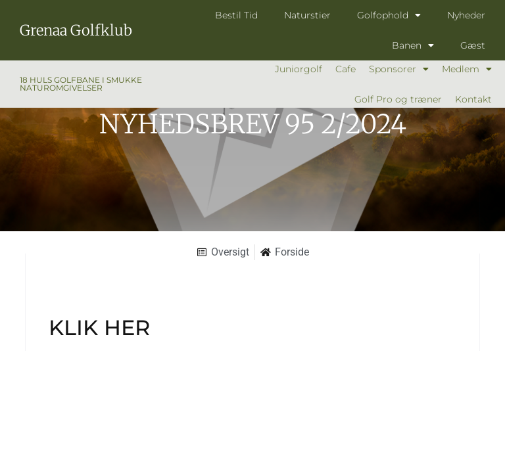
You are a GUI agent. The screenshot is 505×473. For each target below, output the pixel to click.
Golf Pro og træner (398, 99)
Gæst (472, 45)
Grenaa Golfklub (76, 30)
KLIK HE (92, 327)
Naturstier (307, 15)
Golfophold (389, 15)
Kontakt (473, 99)
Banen (413, 45)
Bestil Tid (236, 15)
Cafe (345, 69)
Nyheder (466, 15)
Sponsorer (399, 69)
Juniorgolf (298, 69)
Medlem (467, 69)
